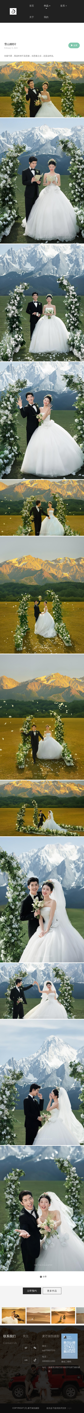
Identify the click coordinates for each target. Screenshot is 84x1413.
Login (69, 1408)
